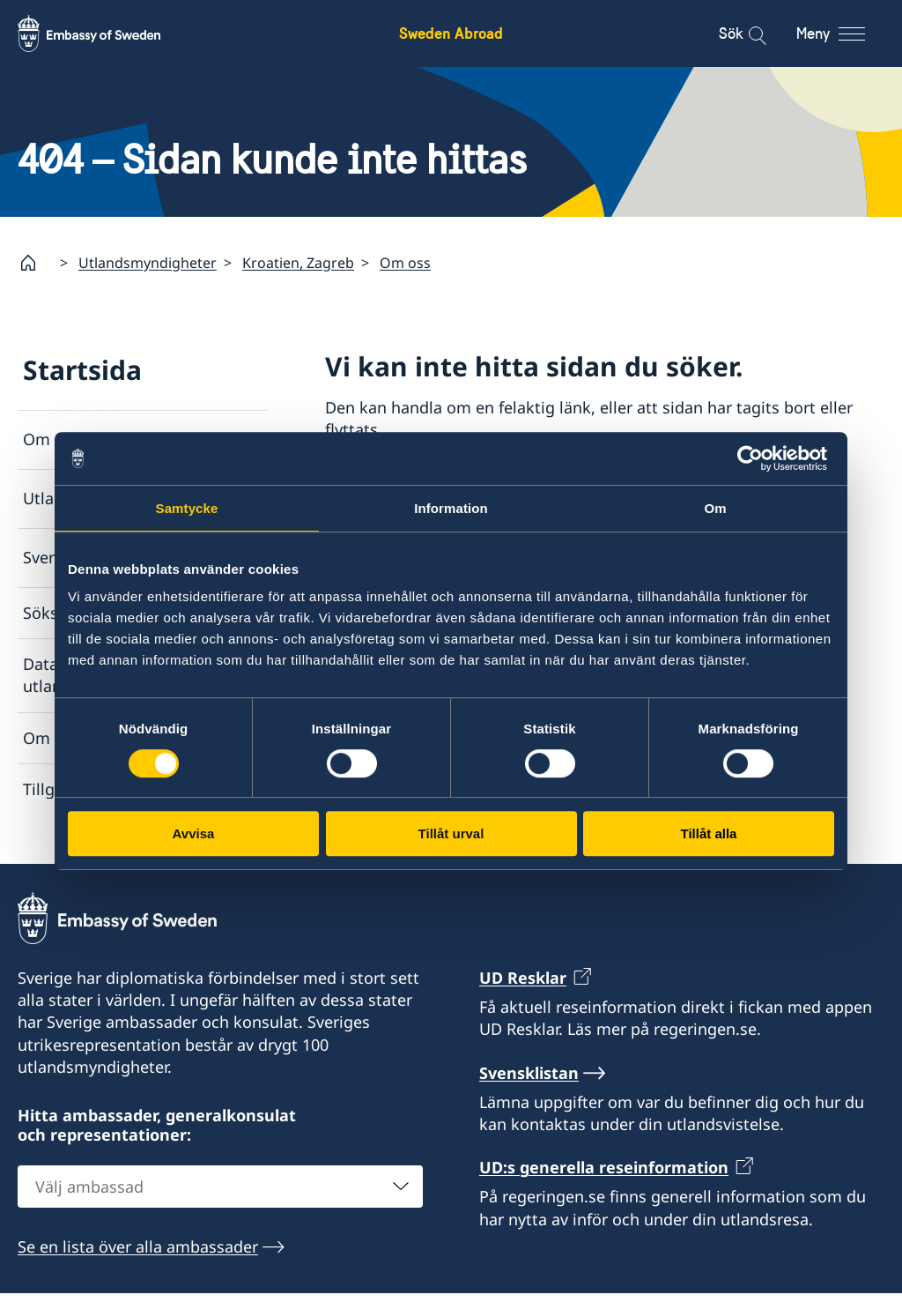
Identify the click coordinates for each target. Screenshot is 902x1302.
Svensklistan (69, 558)
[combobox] (220, 1195)
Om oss (405, 262)
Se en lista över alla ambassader (138, 1255)
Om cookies (67, 737)
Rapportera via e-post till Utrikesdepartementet (503, 626)
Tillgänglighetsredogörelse (123, 789)
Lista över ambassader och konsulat (495, 482)
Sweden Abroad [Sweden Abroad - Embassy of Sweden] (451, 33)
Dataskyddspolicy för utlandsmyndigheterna (108, 675)
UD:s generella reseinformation (603, 1176)
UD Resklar (522, 985)
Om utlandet (70, 439)
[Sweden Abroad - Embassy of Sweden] (106, 33)
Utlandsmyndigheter (147, 262)
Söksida (52, 612)
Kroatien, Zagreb (298, 262)
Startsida (82, 370)
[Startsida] (35, 262)
